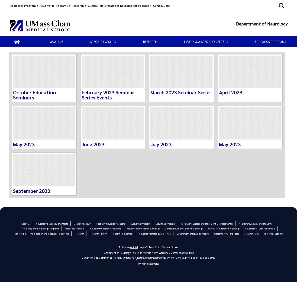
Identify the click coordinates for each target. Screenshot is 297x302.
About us (56, 42)
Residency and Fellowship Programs (41, 228)
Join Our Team (251, 233)
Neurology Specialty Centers (206, 42)
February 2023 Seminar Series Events (108, 95)
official (134, 247)
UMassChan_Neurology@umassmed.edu (145, 257)
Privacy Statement (148, 263)
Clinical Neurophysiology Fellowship (183, 228)
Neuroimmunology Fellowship (106, 228)
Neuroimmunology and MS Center (256, 223)
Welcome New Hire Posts (226, 233)
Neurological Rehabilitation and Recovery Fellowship (42, 233)
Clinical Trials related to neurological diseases (118, 5)
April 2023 (230, 92)
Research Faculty (98, 233)
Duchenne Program (140, 223)
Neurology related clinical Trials (155, 233)
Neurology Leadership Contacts (52, 223)
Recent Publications (123, 233)
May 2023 (24, 144)
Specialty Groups (103, 42)
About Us (26, 223)
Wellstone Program (165, 223)
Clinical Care (161, 5)
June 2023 (93, 144)
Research (78, 5)
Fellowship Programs (54, 5)
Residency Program (23, 5)
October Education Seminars (34, 95)
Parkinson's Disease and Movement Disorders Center (207, 223)
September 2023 (31, 191)
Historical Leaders (273, 233)
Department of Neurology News (192, 233)
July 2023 (160, 144)
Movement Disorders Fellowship (143, 228)
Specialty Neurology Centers (110, 223)
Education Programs (270, 42)
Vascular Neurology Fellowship (223, 228)
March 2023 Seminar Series (181, 92)
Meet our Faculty (82, 223)
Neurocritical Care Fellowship (259, 228)
